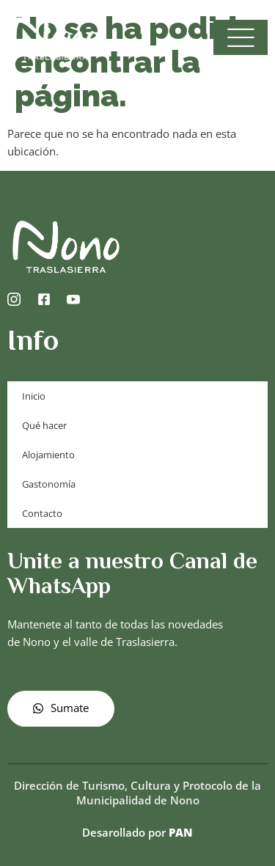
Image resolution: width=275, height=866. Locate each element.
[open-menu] (240, 37)
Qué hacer (44, 425)
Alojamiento (48, 454)
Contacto (42, 513)
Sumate (61, 707)
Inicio (33, 396)
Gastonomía (49, 484)
